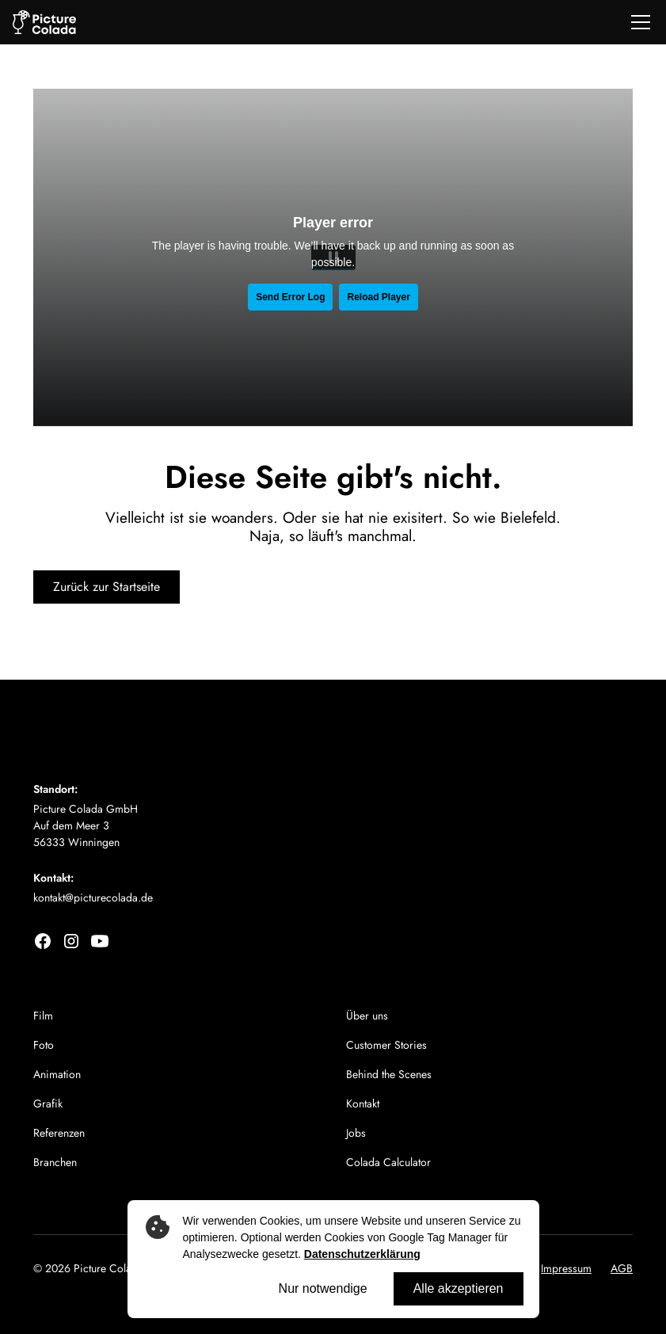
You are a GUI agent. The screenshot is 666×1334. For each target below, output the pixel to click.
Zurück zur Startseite (106, 586)
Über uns (367, 1015)
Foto (43, 1045)
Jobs (356, 1133)
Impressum (566, 1268)
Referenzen (59, 1133)
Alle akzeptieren (458, 1288)
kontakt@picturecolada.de (93, 897)
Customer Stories (386, 1045)
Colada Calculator (388, 1162)
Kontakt (362, 1103)
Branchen (55, 1162)
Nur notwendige (323, 1288)
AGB (622, 1268)
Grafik (48, 1103)
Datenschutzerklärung (362, 1254)
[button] (637, 22)
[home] (44, 22)
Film (43, 1015)
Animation (57, 1074)
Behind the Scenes (389, 1074)
